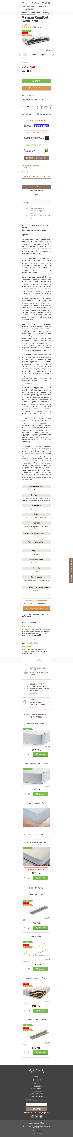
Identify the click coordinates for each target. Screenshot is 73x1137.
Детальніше (26, 171)
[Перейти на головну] (36, 2)
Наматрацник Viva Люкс (36, 803)
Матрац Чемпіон (36, 895)
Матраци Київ (36, 1134)
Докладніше (36, 590)
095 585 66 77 (37, 1086)
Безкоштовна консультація (71, 570)
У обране (28, 114)
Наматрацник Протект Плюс (36, 763)
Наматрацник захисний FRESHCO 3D (36, 843)
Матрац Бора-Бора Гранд (36, 978)
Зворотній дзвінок (36, 1096)
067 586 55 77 (37, 1091)
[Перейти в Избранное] (43, 3)
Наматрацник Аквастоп (36, 723)
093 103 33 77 (37, 1088)
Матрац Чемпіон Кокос (36, 1020)
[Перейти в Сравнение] (46, 3)
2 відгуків (37, 27)
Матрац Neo (36, 936)
